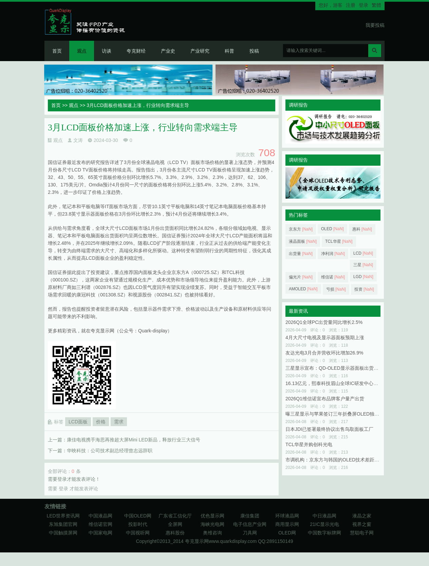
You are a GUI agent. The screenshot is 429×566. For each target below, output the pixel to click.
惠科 (362, 229)
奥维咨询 (212, 532)
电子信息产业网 (249, 524)
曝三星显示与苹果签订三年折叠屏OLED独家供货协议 (341, 414)
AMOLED (303, 289)
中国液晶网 (100, 515)
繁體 (376, 5)
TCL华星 (339, 241)
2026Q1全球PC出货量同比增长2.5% (323, 322)
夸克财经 (136, 51)
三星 (363, 264)
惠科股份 (175, 532)
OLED (332, 228)
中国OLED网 (137, 515)
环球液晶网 (287, 515)
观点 (82, 51)
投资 (364, 289)
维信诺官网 (100, 524)
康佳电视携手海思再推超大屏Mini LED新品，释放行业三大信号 (133, 439)
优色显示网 (212, 515)
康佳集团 (249, 515)
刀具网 (250, 532)
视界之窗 (361, 524)
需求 (119, 421)
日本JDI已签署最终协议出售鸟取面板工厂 (329, 429)
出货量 (301, 253)
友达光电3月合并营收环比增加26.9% (324, 352)
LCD (363, 253)
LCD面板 (78, 421)
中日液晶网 (324, 515)
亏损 (336, 289)
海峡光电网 (212, 524)
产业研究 (199, 51)
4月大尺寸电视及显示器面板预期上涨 (324, 337)
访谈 (106, 51)
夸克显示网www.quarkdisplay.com (221, 541)
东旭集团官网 (63, 524)
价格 (101, 421)
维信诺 (333, 277)
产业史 (168, 51)
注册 (350, 5)
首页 (57, 51)
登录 (363, 5)
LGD (363, 276)
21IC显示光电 (324, 524)
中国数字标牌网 (324, 532)
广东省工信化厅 (175, 515)
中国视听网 (138, 532)
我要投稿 (375, 25)
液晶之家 (361, 515)
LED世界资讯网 (62, 515)
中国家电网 (100, 532)
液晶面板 (303, 241)
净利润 (333, 253)
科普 (229, 51)
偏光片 (301, 277)
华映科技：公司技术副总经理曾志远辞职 (109, 450)
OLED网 (287, 532)
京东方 (301, 229)
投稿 (254, 51)
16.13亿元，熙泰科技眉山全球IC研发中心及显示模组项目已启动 (353, 383)
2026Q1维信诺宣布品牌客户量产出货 (324, 398)
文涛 (78, 140)
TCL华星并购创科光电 (308, 444)
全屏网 (175, 524)
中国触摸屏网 (63, 532)
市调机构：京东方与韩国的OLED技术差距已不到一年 (341, 459)
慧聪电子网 (362, 532)
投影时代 (137, 524)
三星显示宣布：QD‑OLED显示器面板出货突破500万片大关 (347, 368)
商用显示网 (287, 524)
